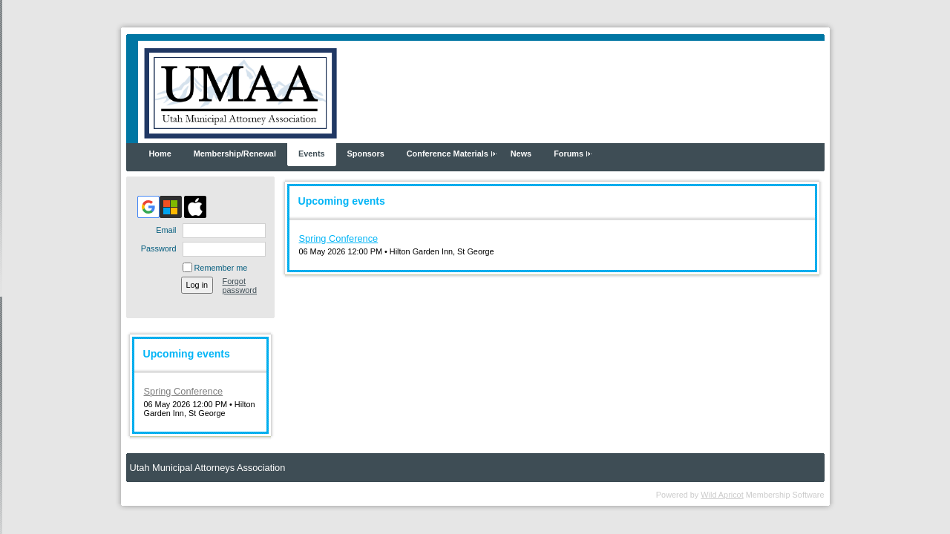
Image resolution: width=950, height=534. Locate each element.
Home (160, 153)
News (521, 153)
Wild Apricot (722, 494)
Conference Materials (447, 153)
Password (155, 248)
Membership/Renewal (235, 153)
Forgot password (240, 285)
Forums (568, 153)
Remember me (221, 267)
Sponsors (365, 153)
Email (163, 229)
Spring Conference (183, 391)
